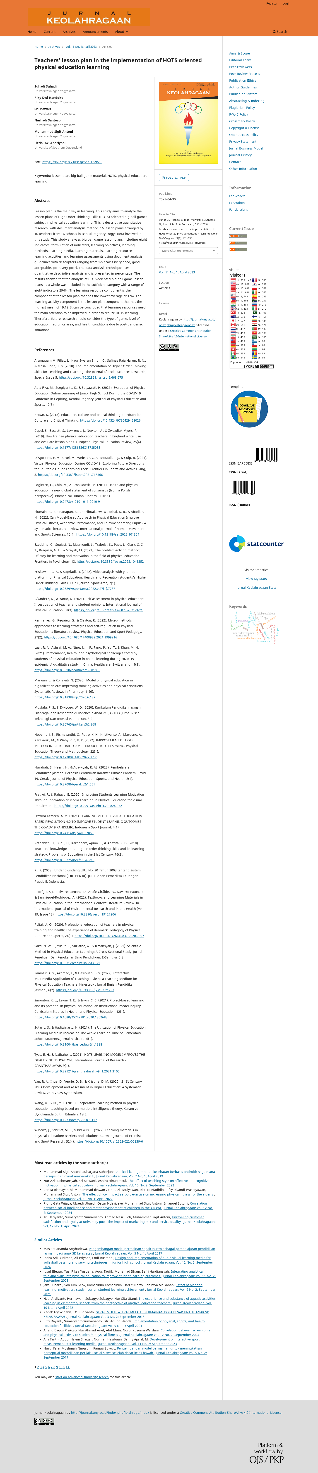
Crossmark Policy (242, 121)
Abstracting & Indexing (247, 101)
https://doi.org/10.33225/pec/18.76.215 (64, 860)
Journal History (240, 155)
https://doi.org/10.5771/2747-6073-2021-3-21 (108, 610)
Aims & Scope (239, 53)
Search (280, 31)
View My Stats (256, 578)
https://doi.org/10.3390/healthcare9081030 (67, 670)
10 (61, 1367)
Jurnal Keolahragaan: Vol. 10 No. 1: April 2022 (78, 1199)
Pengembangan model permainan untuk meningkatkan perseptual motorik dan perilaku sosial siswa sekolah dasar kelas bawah (122, 1350)
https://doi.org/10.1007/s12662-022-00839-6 (109, 1141)
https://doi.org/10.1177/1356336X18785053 (67, 447)
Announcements (95, 31)
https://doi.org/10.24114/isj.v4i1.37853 (64, 833)
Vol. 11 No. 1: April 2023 (81, 47)
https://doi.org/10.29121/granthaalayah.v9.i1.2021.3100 (77, 1071)
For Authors (237, 203)
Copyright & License (244, 128)
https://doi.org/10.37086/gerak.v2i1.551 (64, 784)
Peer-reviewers (240, 67)
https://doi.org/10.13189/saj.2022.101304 (107, 534)
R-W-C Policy (238, 114)
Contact (235, 162)
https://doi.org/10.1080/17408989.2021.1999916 (80, 637)
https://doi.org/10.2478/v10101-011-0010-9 (67, 501)
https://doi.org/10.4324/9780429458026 (110, 420)
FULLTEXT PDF (175, 178)
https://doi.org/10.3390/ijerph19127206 (85, 914)
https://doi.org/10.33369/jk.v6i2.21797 (85, 990)
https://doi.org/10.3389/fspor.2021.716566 (70, 474)
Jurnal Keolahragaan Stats (256, 587)
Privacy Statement (242, 141)
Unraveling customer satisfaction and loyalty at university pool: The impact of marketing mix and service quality (123, 1219)
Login (286, 3)
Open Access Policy (243, 135)
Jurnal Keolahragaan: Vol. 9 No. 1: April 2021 (108, 1326)
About (120, 31)
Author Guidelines (243, 87)
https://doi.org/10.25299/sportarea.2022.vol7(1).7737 (74, 588)
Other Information (243, 168)
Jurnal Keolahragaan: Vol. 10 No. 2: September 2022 (135, 1185)
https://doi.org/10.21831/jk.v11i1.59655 (72, 162)
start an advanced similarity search (82, 1377)
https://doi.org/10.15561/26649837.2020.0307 (109, 936)
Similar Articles (48, 1239)
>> (68, 1367)
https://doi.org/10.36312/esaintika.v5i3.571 (67, 963)
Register (271, 3)
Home (32, 31)
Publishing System (243, 94)
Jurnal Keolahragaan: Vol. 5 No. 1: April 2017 (128, 1253)
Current (49, 31)
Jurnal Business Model (246, 148)
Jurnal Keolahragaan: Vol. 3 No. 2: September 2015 (106, 1316)
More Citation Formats (177, 251)
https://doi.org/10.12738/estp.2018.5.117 (65, 1120)
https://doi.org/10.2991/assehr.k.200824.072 (88, 806)
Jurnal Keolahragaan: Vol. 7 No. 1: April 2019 (129, 1176)
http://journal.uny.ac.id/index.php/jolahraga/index (110, 1412)
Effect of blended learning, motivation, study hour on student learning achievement (122, 1287)
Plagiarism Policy (242, 107)
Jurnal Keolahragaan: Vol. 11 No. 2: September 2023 (137, 1344)
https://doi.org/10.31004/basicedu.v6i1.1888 (68, 1044)
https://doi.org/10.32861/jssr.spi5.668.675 (91, 377)
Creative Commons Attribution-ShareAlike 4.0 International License (231, 1412)
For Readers (237, 196)
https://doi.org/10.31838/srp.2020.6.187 (64, 697)
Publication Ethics (242, 80)
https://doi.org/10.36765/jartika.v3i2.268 (65, 724)
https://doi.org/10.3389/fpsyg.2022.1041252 (110, 561)
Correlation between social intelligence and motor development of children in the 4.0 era (125, 1205)
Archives (69, 31)
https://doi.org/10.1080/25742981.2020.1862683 (71, 1017)
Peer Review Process (244, 73)
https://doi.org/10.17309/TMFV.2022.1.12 (65, 757)
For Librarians (238, 209)
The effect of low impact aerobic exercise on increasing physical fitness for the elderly (148, 1194)
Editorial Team (240, 60)
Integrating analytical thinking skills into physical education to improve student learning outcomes (123, 1273)
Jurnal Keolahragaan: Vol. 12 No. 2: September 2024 (160, 1335)
